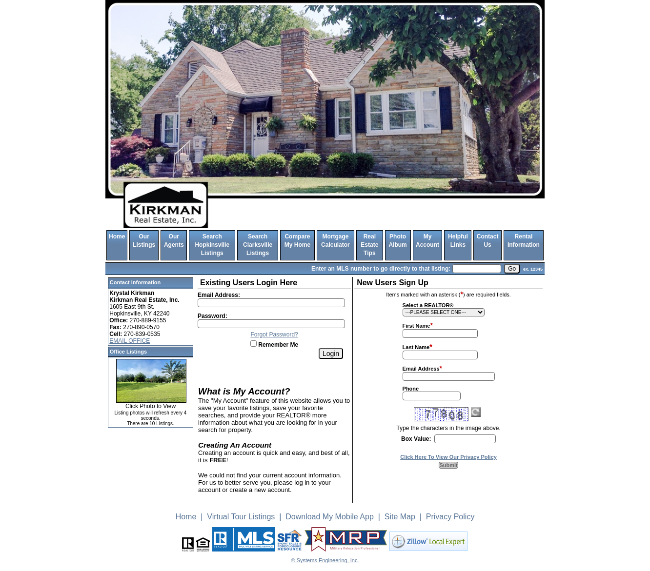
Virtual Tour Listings (241, 516)
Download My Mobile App (329, 516)
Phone (411, 389)
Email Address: (219, 295)
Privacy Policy (450, 516)
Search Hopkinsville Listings (212, 245)
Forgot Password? (274, 334)
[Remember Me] (253, 343)
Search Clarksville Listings (257, 245)
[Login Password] (271, 323)
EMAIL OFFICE (129, 340)
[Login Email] (271, 302)
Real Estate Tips (369, 245)
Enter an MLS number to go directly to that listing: (380, 268)
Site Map (400, 516)
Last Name (416, 347)
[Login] (331, 353)
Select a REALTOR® (428, 305)
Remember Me (274, 344)
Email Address (421, 369)
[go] (512, 269)
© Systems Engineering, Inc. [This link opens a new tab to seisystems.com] (325, 560)
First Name (416, 326)
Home (117, 236)
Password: (212, 316)
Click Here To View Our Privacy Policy (448, 457)
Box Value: (416, 438)
